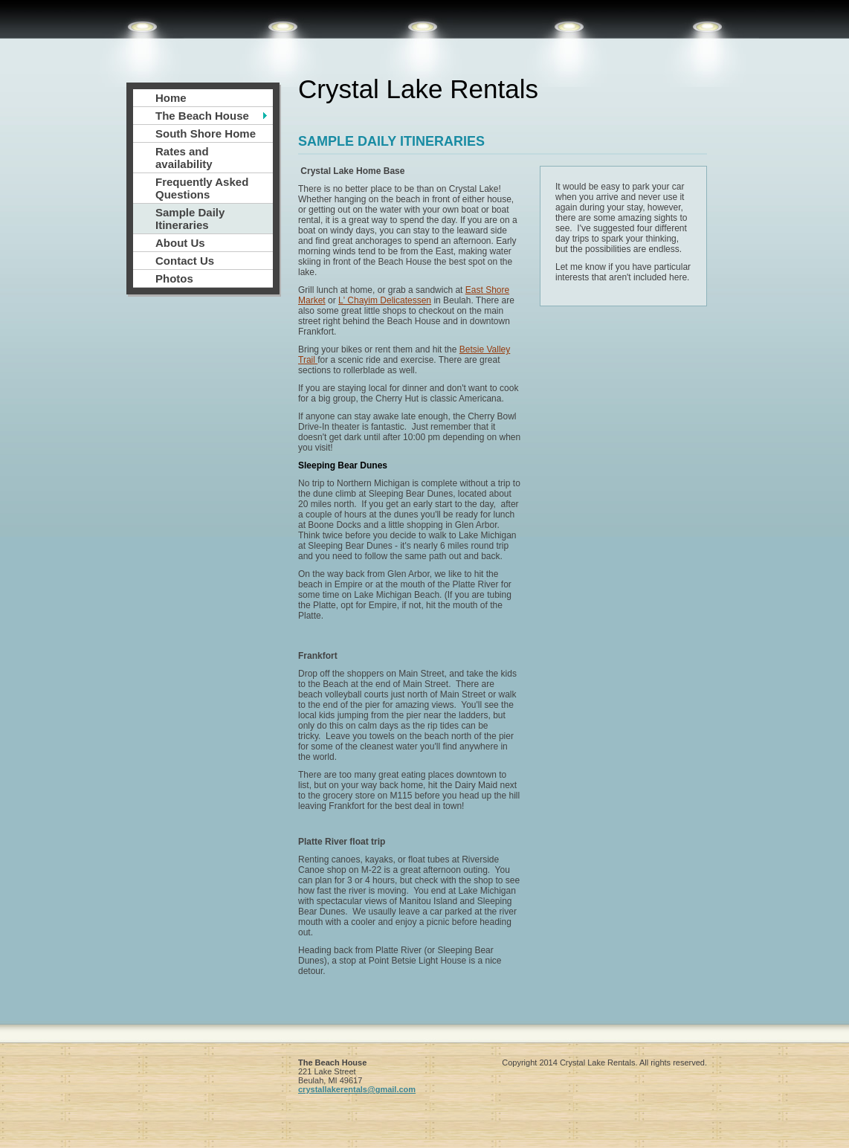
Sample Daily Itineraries (190, 218)
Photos (174, 278)
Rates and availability (184, 157)
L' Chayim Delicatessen (384, 300)
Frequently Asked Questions (201, 188)
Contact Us (184, 260)
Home (171, 97)
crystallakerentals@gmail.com (357, 1089)
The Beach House (202, 115)
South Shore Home (205, 133)
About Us (180, 242)
